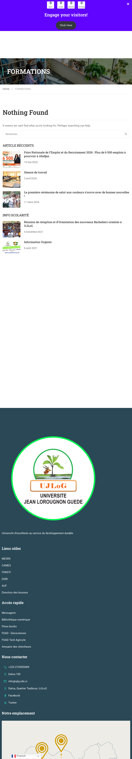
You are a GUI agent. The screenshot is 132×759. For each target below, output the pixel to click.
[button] (66, 25)
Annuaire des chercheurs (16, 572)
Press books (9, 552)
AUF (4, 511)
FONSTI (6, 498)
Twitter (10, 628)
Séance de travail (35, 175)
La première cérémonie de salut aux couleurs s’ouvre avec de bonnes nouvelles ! (76, 196)
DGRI (5, 504)
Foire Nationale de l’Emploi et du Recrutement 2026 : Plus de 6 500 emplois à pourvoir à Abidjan (75, 156)
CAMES (6, 491)
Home (6, 91)
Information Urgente (38, 244)
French (18, 756)
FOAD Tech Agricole (14, 565)
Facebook (12, 621)
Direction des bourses (15, 518)
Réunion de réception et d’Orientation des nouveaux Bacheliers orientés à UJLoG (73, 226)
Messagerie (9, 538)
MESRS (6, 484)
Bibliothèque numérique (16, 545)
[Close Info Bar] (128, 4)
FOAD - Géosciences (14, 558)
